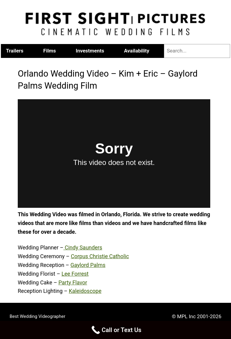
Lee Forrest (74, 274)
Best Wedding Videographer (37, 316)
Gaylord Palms (87, 265)
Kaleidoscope (85, 291)
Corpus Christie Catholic (100, 256)
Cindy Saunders (82, 247)
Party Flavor (72, 282)
